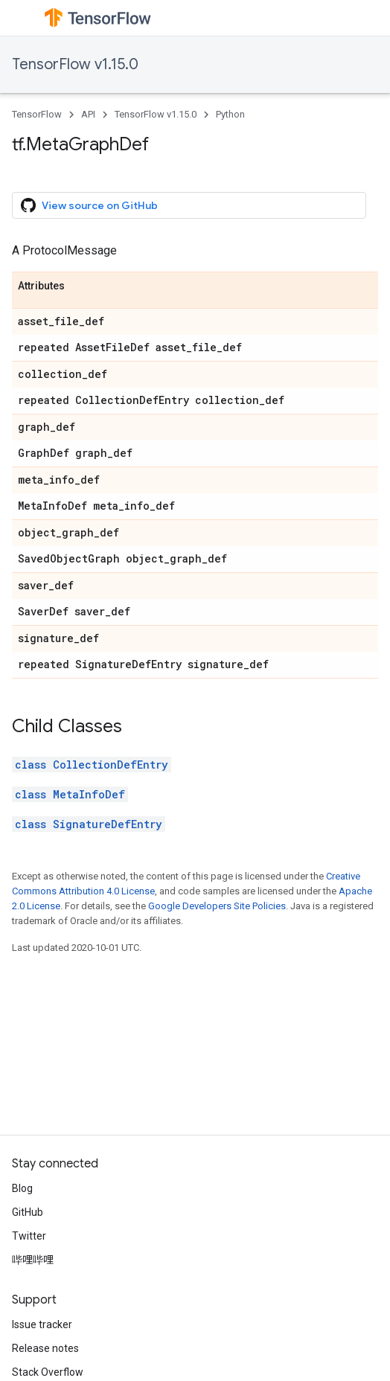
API (88, 114)
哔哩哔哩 (33, 1260)
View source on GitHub (89, 205)
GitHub (27, 1212)
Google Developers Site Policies (217, 905)
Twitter (29, 1236)
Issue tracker (42, 1324)
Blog (22, 1188)
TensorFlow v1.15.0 (75, 64)
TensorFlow (37, 114)
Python (230, 114)
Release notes (45, 1348)
